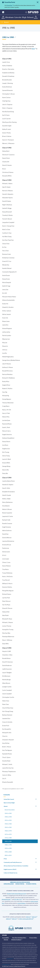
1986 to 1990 (8, 844)
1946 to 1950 (8, 816)
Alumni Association (10, 809)
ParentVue (10, 5)
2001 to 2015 (8, 855)
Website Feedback (16, 939)
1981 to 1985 (8, 841)
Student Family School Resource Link (16, 893)
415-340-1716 (18, 899)
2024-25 (28, 917)
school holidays (21, 903)
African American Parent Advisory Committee (16, 865)
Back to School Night (9, 802)
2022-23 (9, 919)
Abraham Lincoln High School (20, 882)
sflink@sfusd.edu (7, 899)
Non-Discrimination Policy (19, 937)
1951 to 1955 (8, 820)
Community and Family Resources (13, 862)
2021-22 (14, 919)
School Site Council (9, 799)
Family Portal (19, 883)
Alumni (6, 22)
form (34, 48)
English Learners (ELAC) (10, 869)
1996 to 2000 (8, 852)
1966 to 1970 (8, 830)
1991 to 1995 (8, 848)
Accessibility (5, 937)
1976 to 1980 (8, 837)
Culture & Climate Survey (10, 873)
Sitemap (6, 939)
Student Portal (31, 883)
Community (6, 794)
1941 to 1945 (8, 813)
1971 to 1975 (8, 834)
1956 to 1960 (8, 823)
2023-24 (34, 917)
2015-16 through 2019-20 (26, 919)
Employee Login (9, 883)
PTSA (5, 858)
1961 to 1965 (8, 827)
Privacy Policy (33, 937)
